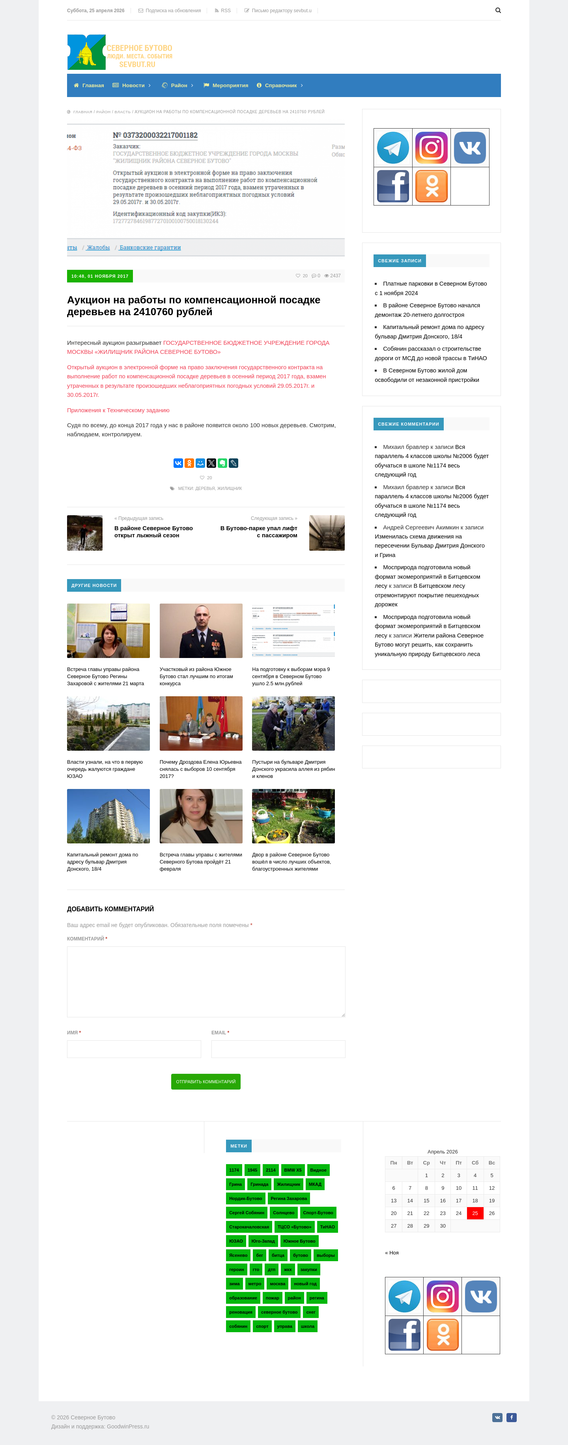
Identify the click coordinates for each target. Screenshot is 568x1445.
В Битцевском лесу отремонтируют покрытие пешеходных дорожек (427, 590)
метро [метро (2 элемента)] (255, 1281)
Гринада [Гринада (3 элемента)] (259, 1182)
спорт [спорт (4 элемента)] (262, 1324)
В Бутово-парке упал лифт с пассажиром (258, 530)
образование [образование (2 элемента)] (243, 1296)
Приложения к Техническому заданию (119, 408)
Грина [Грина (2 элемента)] (235, 1182)
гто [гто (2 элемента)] (256, 1267)
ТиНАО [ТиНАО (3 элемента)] (327, 1225)
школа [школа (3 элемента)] (307, 1324)
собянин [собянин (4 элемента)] (238, 1324)
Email (220, 1031)
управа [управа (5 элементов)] (284, 1324)
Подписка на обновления (169, 10)
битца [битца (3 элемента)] (278, 1253)
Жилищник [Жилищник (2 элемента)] (288, 1182)
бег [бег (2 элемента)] (259, 1253)
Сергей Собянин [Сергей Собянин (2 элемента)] (246, 1210)
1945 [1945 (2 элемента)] (252, 1168)
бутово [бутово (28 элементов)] (300, 1253)
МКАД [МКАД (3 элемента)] (315, 1182)
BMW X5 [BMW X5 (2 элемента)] (293, 1168)
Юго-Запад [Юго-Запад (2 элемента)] (263, 1239)
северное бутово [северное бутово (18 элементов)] (279, 1310)
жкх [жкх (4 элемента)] (287, 1267)
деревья (204, 486)
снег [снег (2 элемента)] (310, 1310)
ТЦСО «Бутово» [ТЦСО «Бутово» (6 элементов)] (295, 1225)
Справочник (285, 85)
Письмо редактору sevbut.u (278, 10)
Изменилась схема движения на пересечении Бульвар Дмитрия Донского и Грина (431, 541)
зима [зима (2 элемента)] (234, 1281)
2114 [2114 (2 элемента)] (270, 1168)
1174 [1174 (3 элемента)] (234, 1168)
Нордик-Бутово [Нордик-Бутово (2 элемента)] (245, 1196)
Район (181, 85)
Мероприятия (233, 85)
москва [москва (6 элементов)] (277, 1281)
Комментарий (87, 937)
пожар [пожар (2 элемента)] (272, 1296)
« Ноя (392, 1251)
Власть (123, 111)
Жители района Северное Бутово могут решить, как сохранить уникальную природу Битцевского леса (430, 638)
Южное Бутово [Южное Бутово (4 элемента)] (300, 1239)
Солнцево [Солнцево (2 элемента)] (283, 1210)
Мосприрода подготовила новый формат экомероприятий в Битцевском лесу (428, 571)
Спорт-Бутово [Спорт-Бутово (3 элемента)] (318, 1210)
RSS (223, 10)
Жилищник (230, 486)
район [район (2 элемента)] (294, 1296)
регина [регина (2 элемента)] (317, 1296)
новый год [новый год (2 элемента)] (305, 1281)
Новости (134, 85)
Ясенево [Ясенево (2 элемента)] (238, 1253)
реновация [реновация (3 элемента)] (240, 1310)
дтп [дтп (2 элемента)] (271, 1267)
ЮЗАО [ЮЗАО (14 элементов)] (236, 1239)
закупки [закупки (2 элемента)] (309, 1267)
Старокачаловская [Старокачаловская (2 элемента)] (249, 1225)
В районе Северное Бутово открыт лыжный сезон (154, 530)
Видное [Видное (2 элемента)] (318, 1168)
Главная (93, 85)
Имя (74, 1031)
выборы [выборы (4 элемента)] (326, 1253)
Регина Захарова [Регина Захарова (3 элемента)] (289, 1196)
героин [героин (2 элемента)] (236, 1267)
